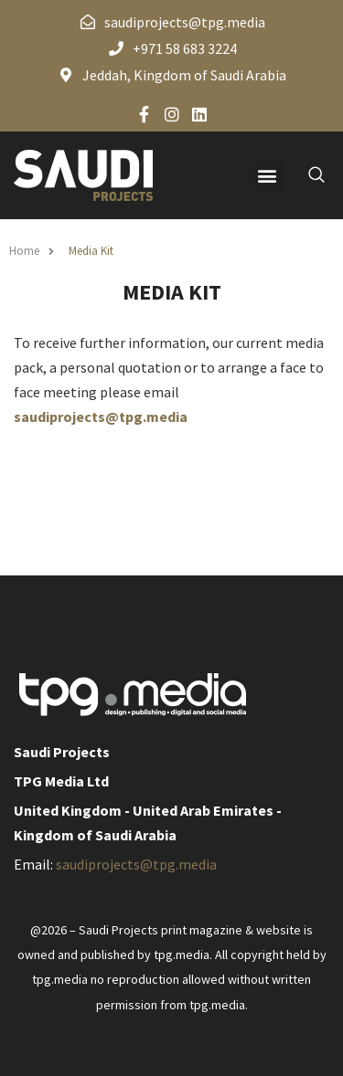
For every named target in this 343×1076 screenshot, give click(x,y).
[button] (267, 176)
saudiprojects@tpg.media (101, 416)
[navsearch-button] (306, 175)
